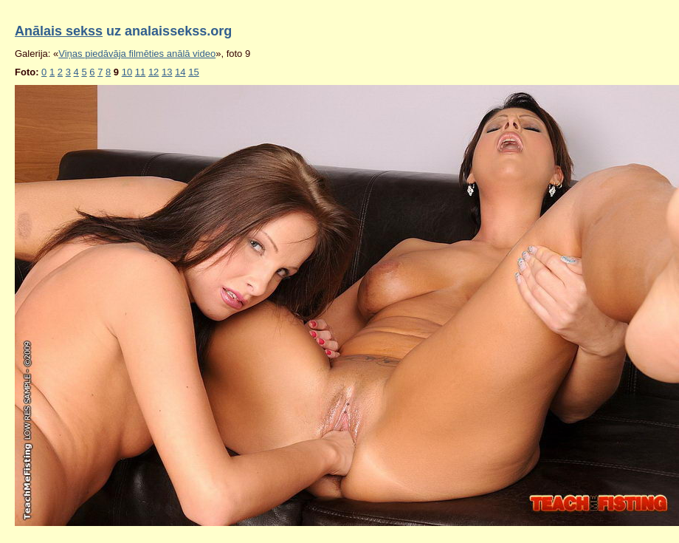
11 (140, 72)
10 (127, 72)
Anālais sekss (59, 31)
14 (180, 72)
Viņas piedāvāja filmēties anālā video (137, 53)
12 (153, 72)
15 (193, 72)
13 (167, 72)
